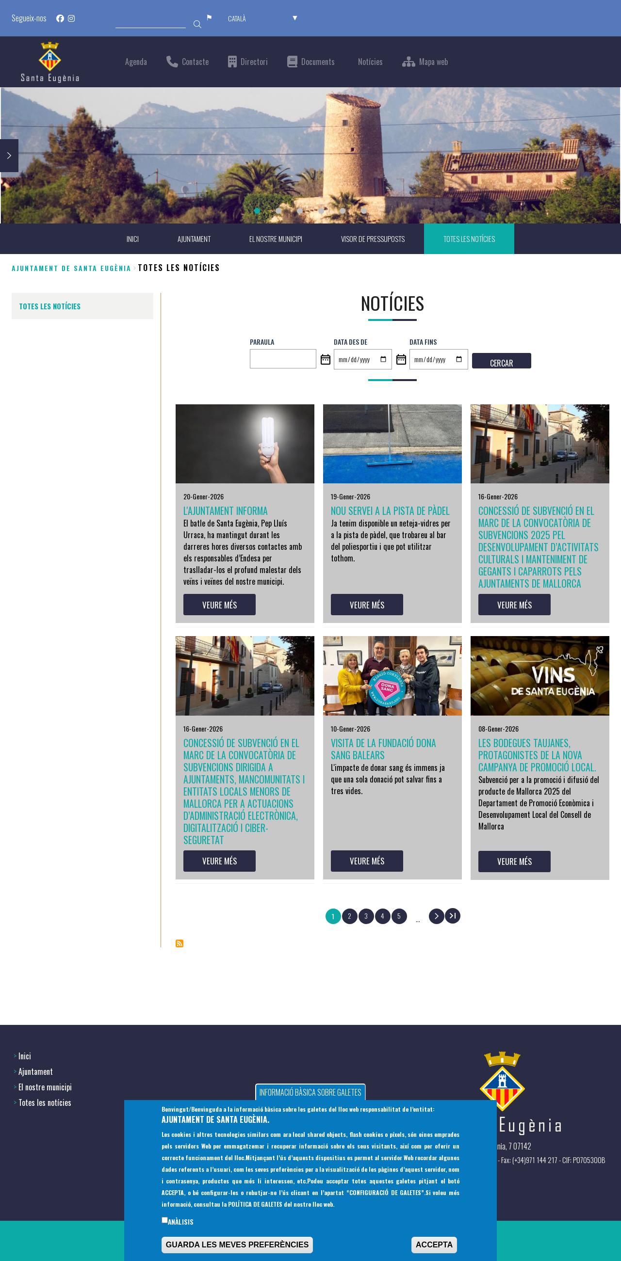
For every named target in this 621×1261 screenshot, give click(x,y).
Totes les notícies (44, 1101)
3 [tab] (300, 211)
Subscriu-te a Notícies (179, 997)
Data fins (423, 342)
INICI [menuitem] (124, 239)
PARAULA (262, 342)
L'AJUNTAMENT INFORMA (230, 512)
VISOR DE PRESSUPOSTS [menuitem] (373, 239)
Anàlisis (181, 1223)
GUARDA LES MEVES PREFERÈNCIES (237, 1246)
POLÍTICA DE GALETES (255, 1205)
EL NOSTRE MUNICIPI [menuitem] (272, 239)
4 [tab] (321, 211)
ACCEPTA (434, 1246)
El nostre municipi (45, 1086)
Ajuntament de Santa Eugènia (71, 268)
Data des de (350, 342)
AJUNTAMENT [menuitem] (187, 239)
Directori (254, 62)
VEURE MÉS (222, 629)
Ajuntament (35, 1070)
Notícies (370, 62)
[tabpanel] (310, 155)
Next (9, 155)
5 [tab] (342, 211)
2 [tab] (278, 211)
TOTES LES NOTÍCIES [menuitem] (474, 239)
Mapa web (433, 62)
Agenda (136, 62)
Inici (24, 1055)
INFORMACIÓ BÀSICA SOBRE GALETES (310, 1094)
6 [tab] (364, 211)
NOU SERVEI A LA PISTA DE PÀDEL (383, 518)
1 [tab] (257, 211)
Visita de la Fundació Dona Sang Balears (389, 775)
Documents (318, 62)
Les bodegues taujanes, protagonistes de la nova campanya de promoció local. (534, 789)
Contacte (195, 62)
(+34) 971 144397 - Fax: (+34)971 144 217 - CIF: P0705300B (521, 1159)
